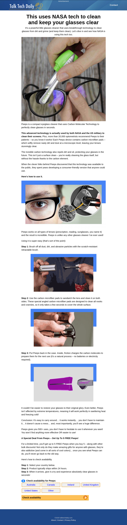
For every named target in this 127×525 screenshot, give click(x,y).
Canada (51, 485)
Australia (31, 485)
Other (51, 490)
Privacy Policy (70, 520)
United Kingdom (91, 485)
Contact (114, 5)
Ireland (71, 485)
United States (31, 490)
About (53, 520)
